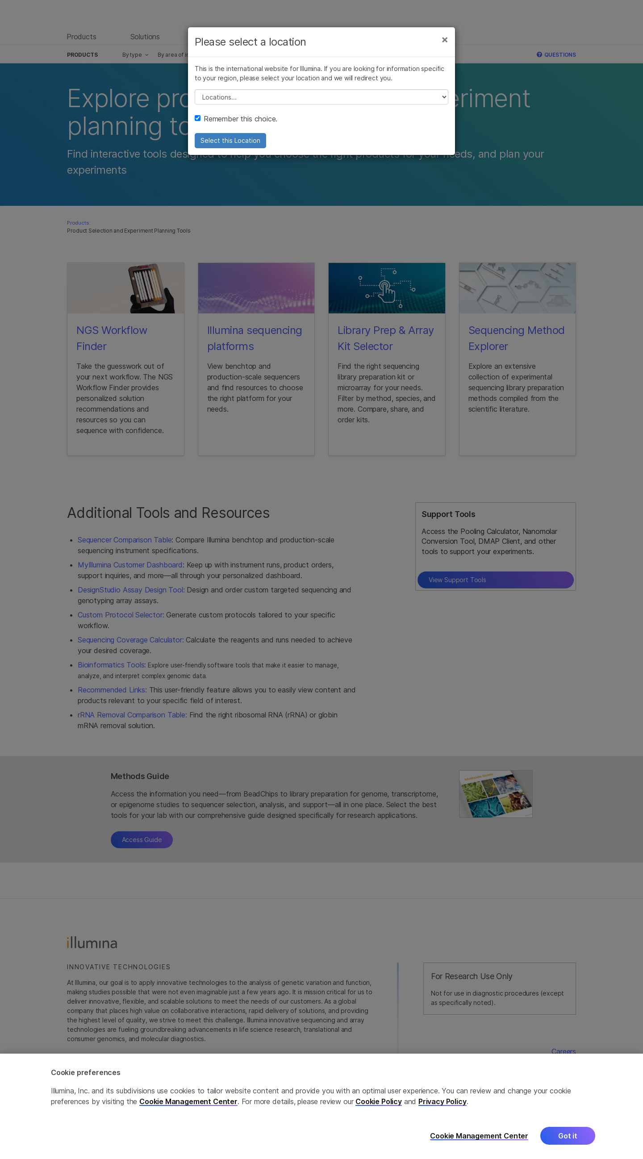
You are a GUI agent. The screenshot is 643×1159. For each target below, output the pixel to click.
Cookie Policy (378, 1109)
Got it (567, 1143)
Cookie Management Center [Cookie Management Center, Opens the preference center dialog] (479, 1143)
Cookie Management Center (188, 1109)
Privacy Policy (442, 1109)
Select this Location (230, 140)
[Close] (444, 39)
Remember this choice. (236, 118)
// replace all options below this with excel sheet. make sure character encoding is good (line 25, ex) (321, 96)
